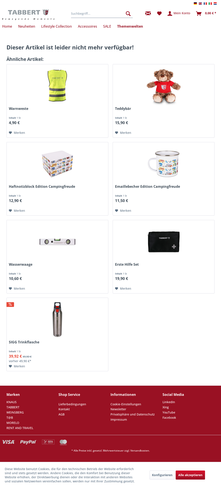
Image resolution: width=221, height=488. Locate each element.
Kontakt (64, 409)
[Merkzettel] (159, 13)
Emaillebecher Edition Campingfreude (147, 186)
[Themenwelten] (130, 26)
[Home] (8, 26)
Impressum (118, 419)
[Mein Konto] (179, 13)
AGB (61, 414)
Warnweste (18, 108)
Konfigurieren (162, 475)
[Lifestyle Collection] (56, 26)
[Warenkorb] (206, 13)
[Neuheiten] (26, 26)
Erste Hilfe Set (127, 264)
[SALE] (107, 26)
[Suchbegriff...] (102, 13)
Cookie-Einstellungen (125, 404)
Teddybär (123, 108)
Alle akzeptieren (190, 475)
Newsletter (118, 409)
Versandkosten (139, 450)
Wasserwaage (20, 264)
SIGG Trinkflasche (24, 342)
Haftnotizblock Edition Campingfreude (42, 186)
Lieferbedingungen (72, 404)
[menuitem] (102, 13)
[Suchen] (128, 13)
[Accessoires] (87, 26)
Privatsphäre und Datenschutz (132, 414)
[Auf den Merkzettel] (17, 132)
